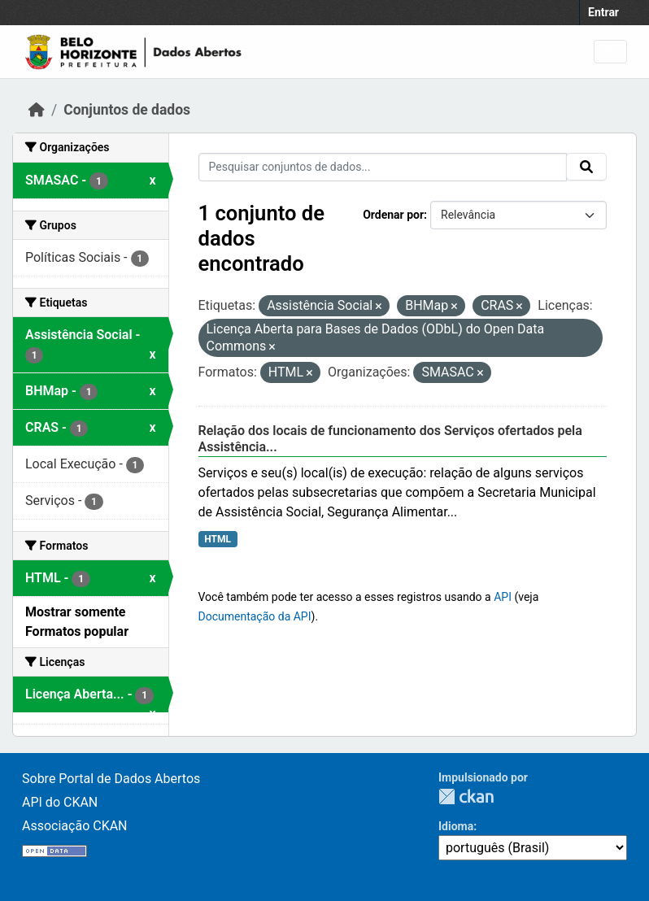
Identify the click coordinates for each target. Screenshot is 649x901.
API (503, 596)
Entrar (603, 12)
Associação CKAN (75, 826)
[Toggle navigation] (610, 51)
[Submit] (586, 167)
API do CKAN (60, 802)
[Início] (36, 110)
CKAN (466, 796)
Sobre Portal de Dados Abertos (111, 778)
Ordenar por (393, 214)
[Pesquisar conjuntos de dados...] (383, 167)
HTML (217, 539)
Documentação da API (254, 616)
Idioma (455, 826)
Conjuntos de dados (126, 110)
